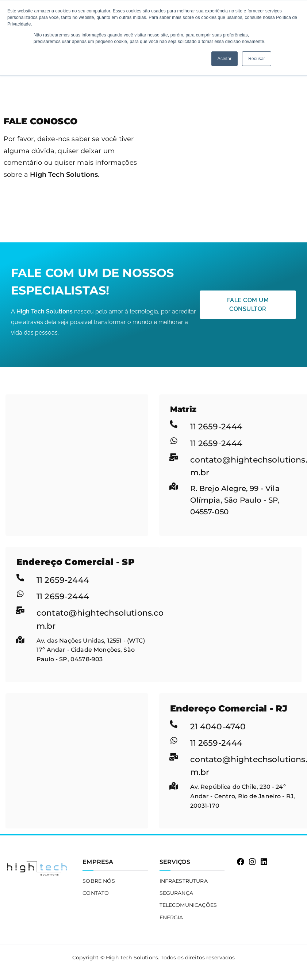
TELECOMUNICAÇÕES (188, 905)
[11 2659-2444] (174, 424)
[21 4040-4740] (174, 724)
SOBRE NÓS (98, 881)
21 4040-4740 (218, 727)
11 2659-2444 (216, 427)
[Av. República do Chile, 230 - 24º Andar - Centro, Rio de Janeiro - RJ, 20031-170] (76, 748)
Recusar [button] (256, 58)
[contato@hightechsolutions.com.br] (174, 457)
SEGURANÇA (176, 893)
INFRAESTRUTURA (184, 881)
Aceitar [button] (224, 58)
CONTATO (95, 893)
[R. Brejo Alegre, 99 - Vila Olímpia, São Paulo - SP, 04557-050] (76, 449)
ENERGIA (171, 917)
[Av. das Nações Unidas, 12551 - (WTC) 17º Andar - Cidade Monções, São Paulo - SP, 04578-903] (230, 601)
